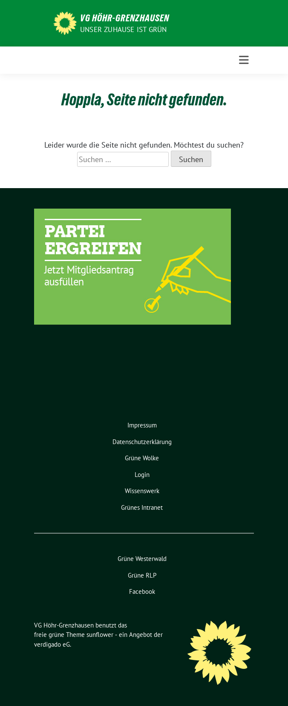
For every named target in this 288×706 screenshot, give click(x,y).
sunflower (99, 634)
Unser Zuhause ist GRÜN (123, 29)
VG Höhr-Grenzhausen (124, 17)
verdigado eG (52, 644)
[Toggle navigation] (244, 60)
